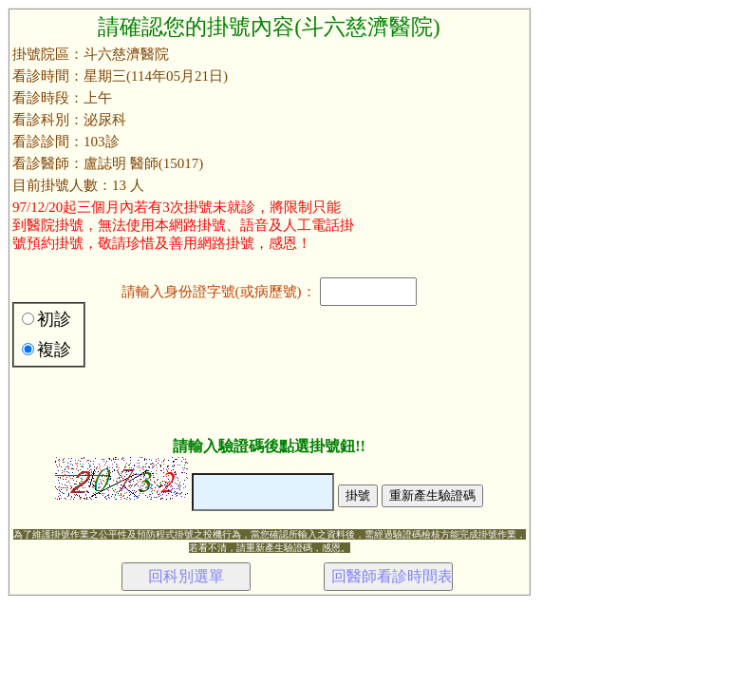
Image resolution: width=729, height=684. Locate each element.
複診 (54, 349)
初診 (54, 319)
